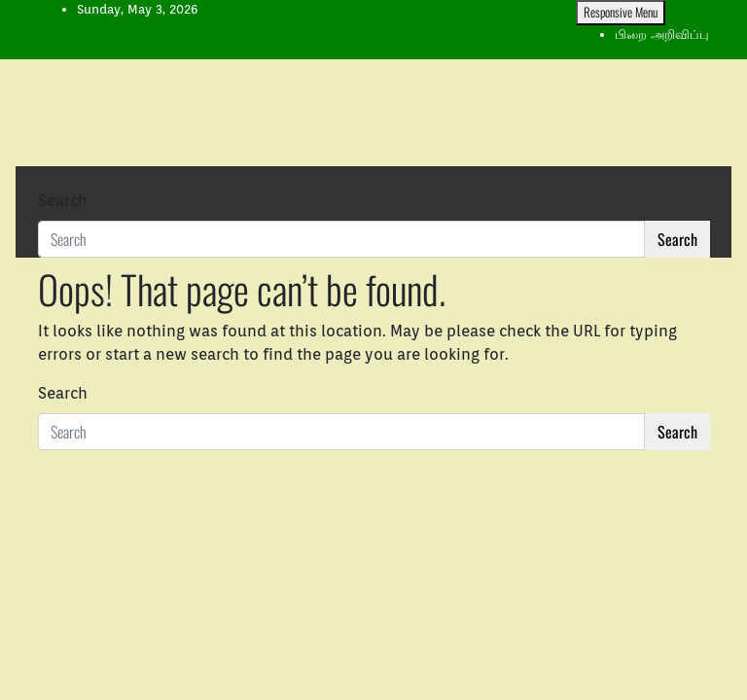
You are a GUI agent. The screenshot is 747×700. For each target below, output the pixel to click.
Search (63, 201)
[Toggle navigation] (50, 183)
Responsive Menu (621, 11)
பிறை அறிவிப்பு (662, 34)
